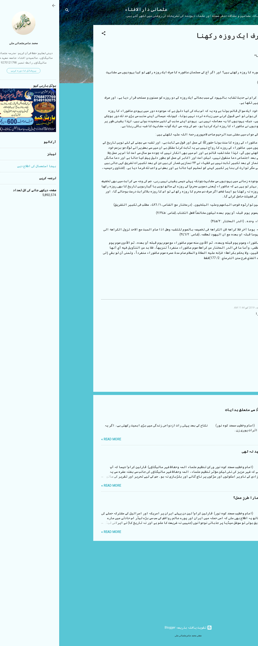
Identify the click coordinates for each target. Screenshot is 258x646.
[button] (44, 34)
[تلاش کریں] (8, 11)
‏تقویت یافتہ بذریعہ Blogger (129, 627)
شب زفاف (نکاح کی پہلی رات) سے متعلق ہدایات (205, 409)
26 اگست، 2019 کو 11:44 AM (191, 307)
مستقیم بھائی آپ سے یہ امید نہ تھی (214, 451)
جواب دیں (221, 320)
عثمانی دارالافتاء (87, 9)
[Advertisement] (18, 84)
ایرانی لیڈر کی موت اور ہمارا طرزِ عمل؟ (209, 497)
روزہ (230, 290)
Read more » (52, 439)
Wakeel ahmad (219, 307)
